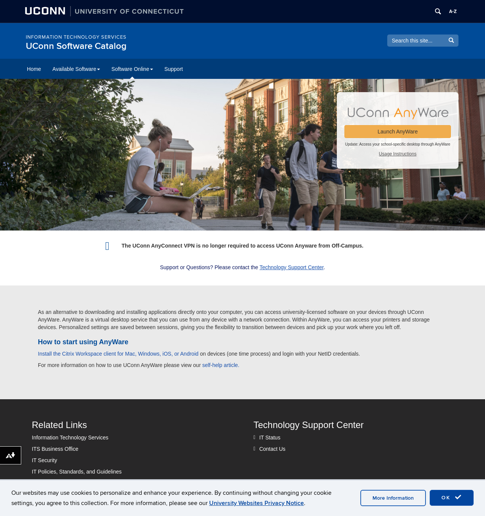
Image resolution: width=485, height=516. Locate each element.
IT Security (44, 460)
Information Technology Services (76, 37)
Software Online (132, 69)
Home (34, 69)
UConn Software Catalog (76, 46)
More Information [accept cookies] (393, 498)
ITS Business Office (55, 449)
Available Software (76, 69)
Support (173, 69)
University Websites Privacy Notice (256, 503)
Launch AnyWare (397, 132)
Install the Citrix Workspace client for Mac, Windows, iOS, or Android (118, 354)
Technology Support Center (292, 267)
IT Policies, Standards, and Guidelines (77, 472)
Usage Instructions (397, 154)
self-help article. (220, 365)
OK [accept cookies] (451, 497)
